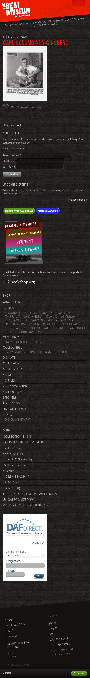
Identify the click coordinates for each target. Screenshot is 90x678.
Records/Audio (16, 386)
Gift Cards (12, 363)
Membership (12, 369)
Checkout (12, 636)
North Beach (14, 477)
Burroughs (61, 313)
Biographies (16, 313)
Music (49, 328)
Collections (13, 437)
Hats (9, 342)
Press (7, 482)
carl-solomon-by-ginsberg (36, 42)
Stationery (12, 392)
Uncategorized (16, 409)
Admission (12, 302)
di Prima (68, 316)
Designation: (13, 561)
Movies (9, 471)
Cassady (12, 316)
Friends (12, 656)
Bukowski (38, 313)
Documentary (17, 420)
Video (7, 415)
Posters (9, 380)
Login (19, 125)
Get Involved (60, 644)
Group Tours (60, 639)
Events (8, 448)
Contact (52, 616)
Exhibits (9, 454)
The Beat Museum (16, 665)
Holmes (11, 324)
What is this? (38, 543)
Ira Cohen (30, 324)
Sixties (11, 332)
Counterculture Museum (24, 442)
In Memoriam (14, 459)
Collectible (12, 347)
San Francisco (71, 328)
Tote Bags (11, 403)
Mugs (7, 375)
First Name (9, 161)
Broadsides (15, 352)
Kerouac (13, 328)
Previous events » (78, 199)
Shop (9, 620)
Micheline (32, 328)
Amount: (10, 570)
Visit (52, 634)
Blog (52, 623)
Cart (9, 631)
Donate (9, 358)
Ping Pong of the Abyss (22, 108)
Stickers (10, 398)
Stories (9, 488)
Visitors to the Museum (23, 505)
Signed (61, 352)
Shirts (39, 342)
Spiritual (27, 332)
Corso (52, 316)
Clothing (11, 337)
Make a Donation (48, 211)
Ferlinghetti (16, 320)
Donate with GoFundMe (19, 211)
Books (8, 308)
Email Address (12, 155)
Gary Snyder (41, 320)
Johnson (51, 324)
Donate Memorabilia (62, 649)
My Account (15, 624)
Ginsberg (64, 320)
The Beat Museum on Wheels (27, 494)
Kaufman (70, 324)
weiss (43, 332)
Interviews (12, 465)
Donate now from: (16, 551)
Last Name (9, 166)
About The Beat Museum (19, 644)
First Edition (40, 352)
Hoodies (23, 342)
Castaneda (33, 316)
